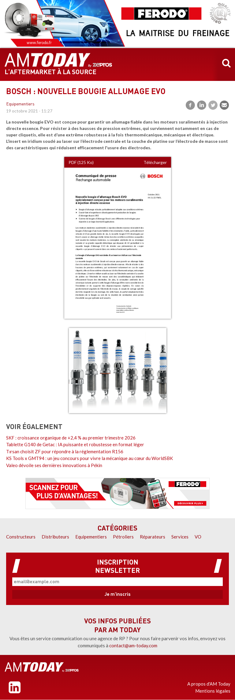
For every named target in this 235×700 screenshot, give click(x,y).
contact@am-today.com (133, 645)
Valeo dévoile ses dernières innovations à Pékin (54, 465)
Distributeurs (55, 536)
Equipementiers (20, 104)
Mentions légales (212, 691)
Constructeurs (20, 536)
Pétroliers (123, 536)
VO (198, 536)
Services (179, 536)
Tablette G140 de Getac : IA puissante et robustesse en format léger (75, 444)
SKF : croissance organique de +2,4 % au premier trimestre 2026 (71, 437)
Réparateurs (152, 536)
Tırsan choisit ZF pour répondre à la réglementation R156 (64, 451)
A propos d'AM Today (208, 684)
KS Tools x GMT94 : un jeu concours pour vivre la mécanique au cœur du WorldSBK (89, 458)
